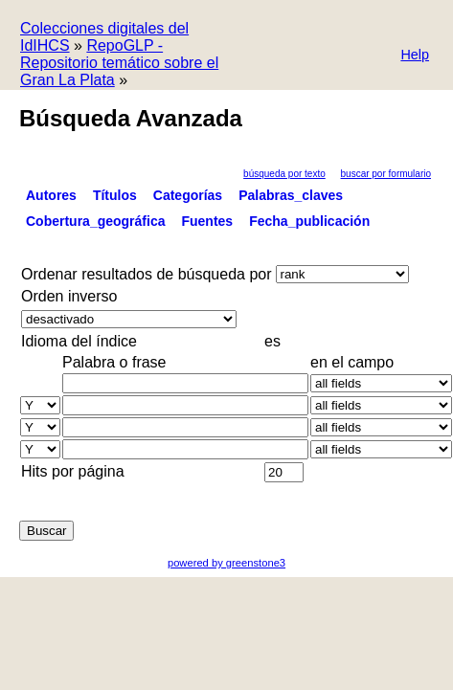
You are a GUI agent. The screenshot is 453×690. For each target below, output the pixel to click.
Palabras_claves (290, 195)
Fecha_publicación (309, 221)
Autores (51, 195)
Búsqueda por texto (284, 173)
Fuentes (207, 221)
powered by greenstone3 (226, 562)
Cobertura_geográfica (95, 221)
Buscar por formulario (386, 173)
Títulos (115, 195)
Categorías (187, 195)
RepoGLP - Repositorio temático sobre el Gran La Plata (119, 62)
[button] (414, 56)
